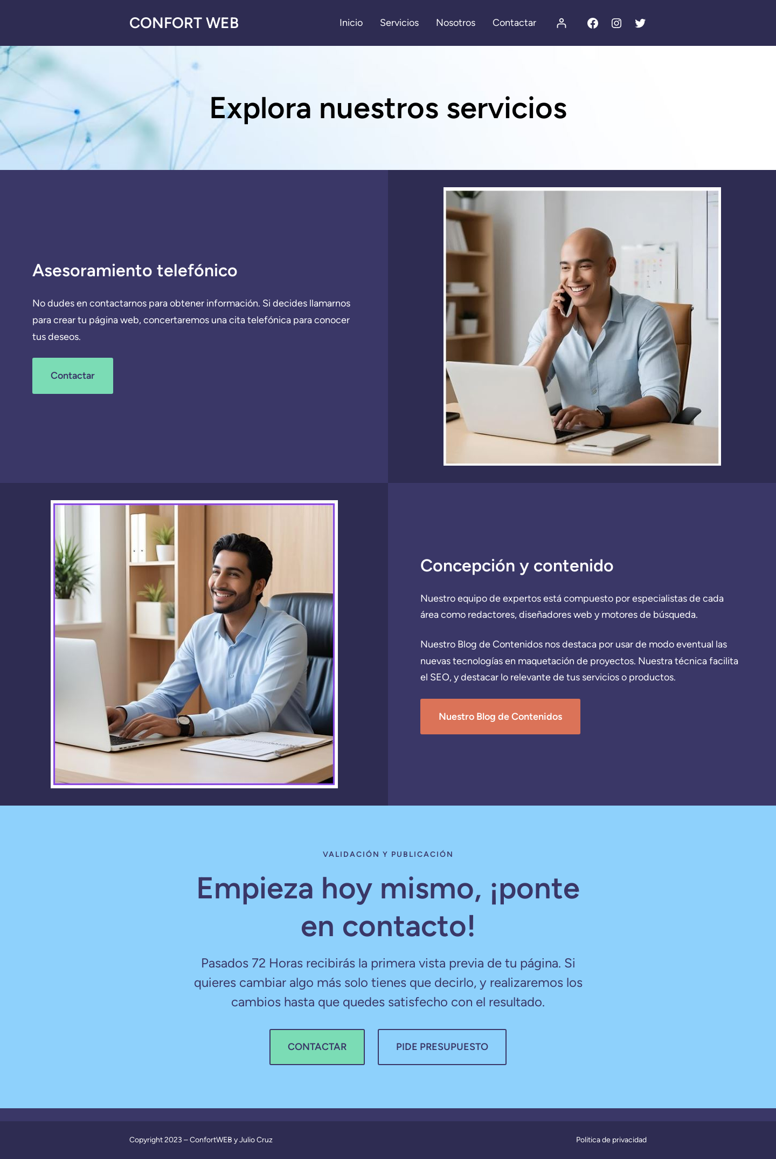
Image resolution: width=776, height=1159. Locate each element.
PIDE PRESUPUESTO (442, 1047)
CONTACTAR (317, 1047)
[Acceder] (561, 23)
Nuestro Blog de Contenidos (500, 716)
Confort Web (184, 22)
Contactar (73, 375)
